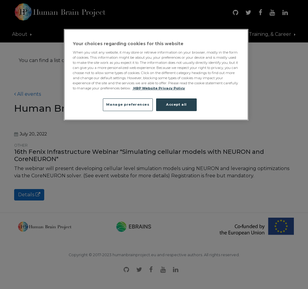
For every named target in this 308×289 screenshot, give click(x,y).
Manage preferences (127, 104)
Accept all (176, 104)
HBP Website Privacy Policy (158, 88)
